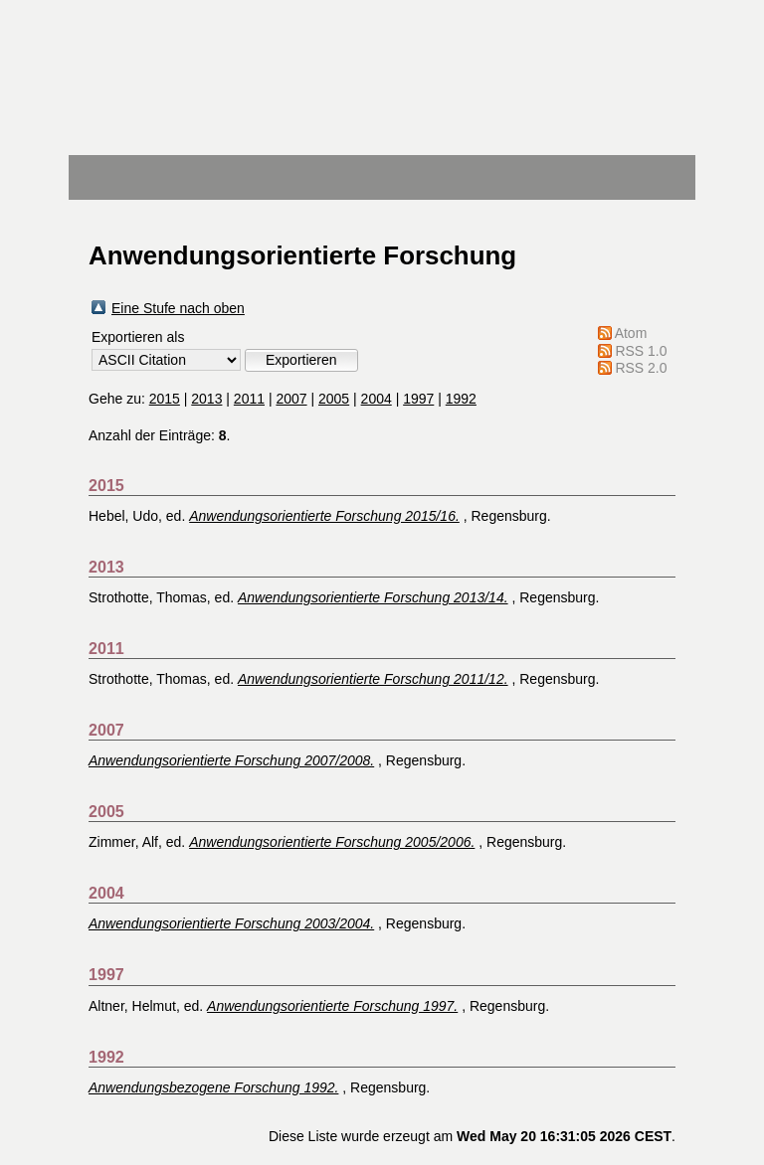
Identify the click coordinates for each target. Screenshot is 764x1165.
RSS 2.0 (641, 368)
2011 (249, 399)
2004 (376, 399)
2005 (333, 399)
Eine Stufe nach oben (178, 308)
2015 (164, 399)
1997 (418, 399)
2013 (206, 399)
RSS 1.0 (641, 351)
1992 (461, 399)
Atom (631, 333)
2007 (291, 399)
